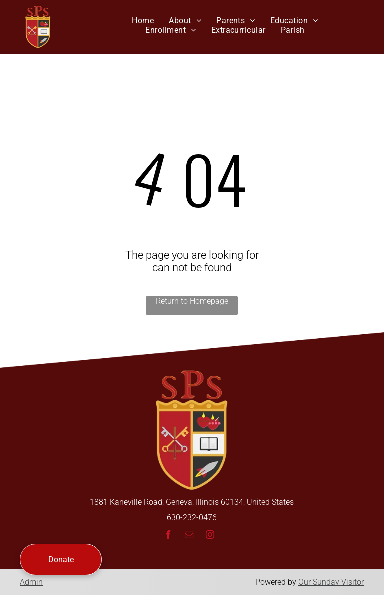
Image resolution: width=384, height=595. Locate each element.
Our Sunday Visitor (331, 582)
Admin (31, 582)
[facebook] (168, 536)
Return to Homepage (192, 301)
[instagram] (210, 536)
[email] (189, 536)
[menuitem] (143, 20)
